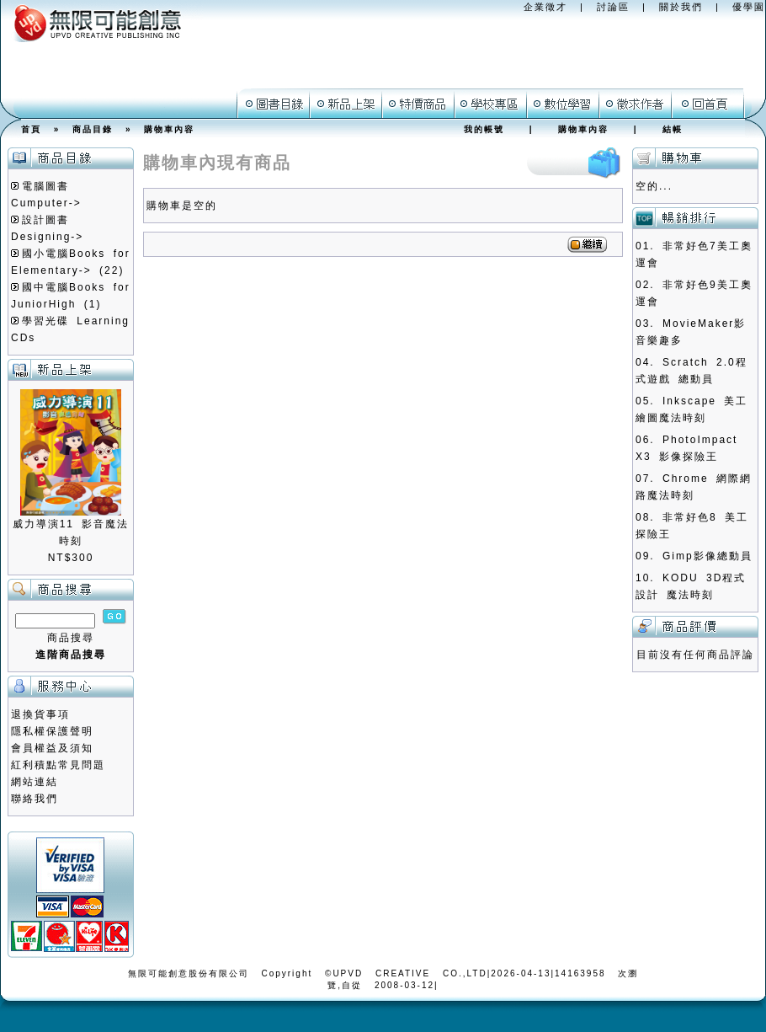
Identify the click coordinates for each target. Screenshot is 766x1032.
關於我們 (681, 7)
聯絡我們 (34, 799)
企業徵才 (545, 7)
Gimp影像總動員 (707, 556)
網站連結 (34, 782)
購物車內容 (169, 129)
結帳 (672, 129)
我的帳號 (484, 129)
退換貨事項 (40, 714)
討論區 (613, 7)
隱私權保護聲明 (52, 731)
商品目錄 (92, 129)
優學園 (748, 7)
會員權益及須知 (52, 748)
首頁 (31, 129)
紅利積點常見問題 (58, 765)
